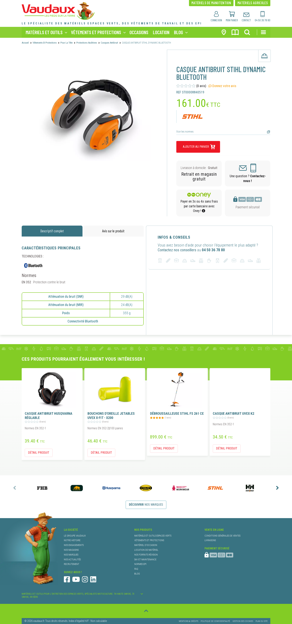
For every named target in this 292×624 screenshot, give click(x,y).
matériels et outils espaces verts (152, 535)
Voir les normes (185, 131)
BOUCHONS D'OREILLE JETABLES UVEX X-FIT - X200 (111, 415)
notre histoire (72, 540)
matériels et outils (44, 32)
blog (178, 32)
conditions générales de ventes (222, 535)
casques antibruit (109, 42)
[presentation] (14, 488)
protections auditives (86, 42)
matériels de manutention (211, 2)
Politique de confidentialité (215, 621)
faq (136, 568)
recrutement (71, 564)
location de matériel (146, 549)
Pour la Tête (66, 42)
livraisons (210, 540)
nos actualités (72, 559)
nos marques (146, 504)
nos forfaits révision (146, 554)
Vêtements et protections (45, 42)
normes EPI (140, 564)
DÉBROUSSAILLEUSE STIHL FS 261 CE (177, 413)
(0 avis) (191, 86)
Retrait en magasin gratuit (199, 176)
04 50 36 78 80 (213, 250)
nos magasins (71, 549)
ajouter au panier (196, 146)
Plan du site (262, 621)
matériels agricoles (253, 2)
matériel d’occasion (145, 545)
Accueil (25, 42)
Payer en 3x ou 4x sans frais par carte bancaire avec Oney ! (199, 206)
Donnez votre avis (222, 86)
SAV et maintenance (145, 559)
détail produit (38, 452)
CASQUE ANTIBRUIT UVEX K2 (233, 413)
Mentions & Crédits (188, 621)
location (161, 32)
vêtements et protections (96, 32)
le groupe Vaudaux (75, 535)
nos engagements (74, 545)
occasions (139, 32)
